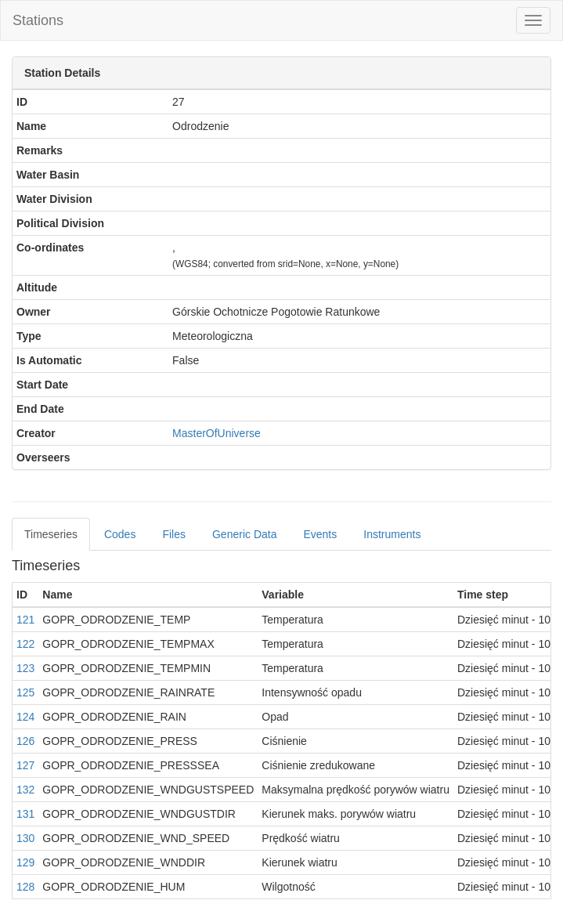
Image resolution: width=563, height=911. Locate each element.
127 (25, 765)
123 (25, 668)
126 (25, 741)
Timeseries (51, 534)
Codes (119, 534)
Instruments (391, 534)
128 (25, 886)
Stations (38, 20)
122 (25, 644)
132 (25, 789)
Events (320, 534)
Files (174, 534)
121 (25, 619)
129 (25, 862)
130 (25, 838)
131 (25, 814)
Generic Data (244, 534)
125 (25, 692)
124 (25, 716)
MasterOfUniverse (216, 433)
